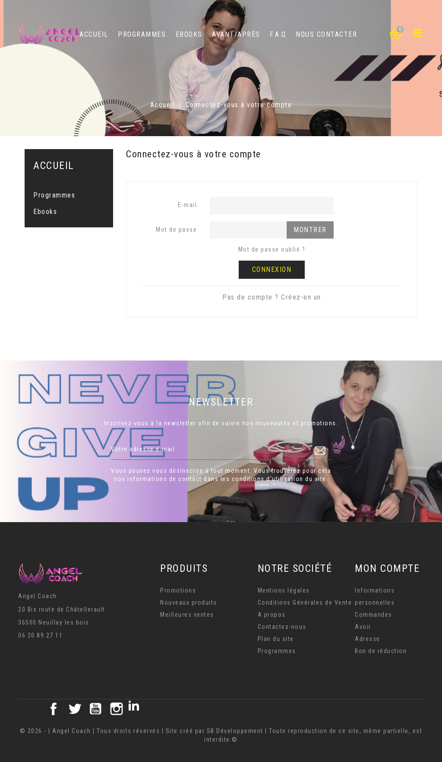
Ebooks (189, 34)
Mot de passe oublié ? (272, 249)
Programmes (142, 34)
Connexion (272, 269)
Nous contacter (326, 34)
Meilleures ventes (187, 614)
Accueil (93, 34)
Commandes (373, 614)
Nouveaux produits (188, 602)
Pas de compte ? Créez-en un (271, 297)
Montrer (310, 230)
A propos (272, 614)
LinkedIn (137, 708)
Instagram (116, 708)
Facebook (53, 708)
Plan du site (276, 638)
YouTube (95, 708)
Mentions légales (284, 590)
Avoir (363, 626)
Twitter (74, 708)
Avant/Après (236, 34)
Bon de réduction (381, 650)
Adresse (367, 638)
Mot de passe (176, 229)
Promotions (178, 590)
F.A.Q (278, 34)
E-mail (187, 204)
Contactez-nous (282, 626)
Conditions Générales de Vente (305, 602)
